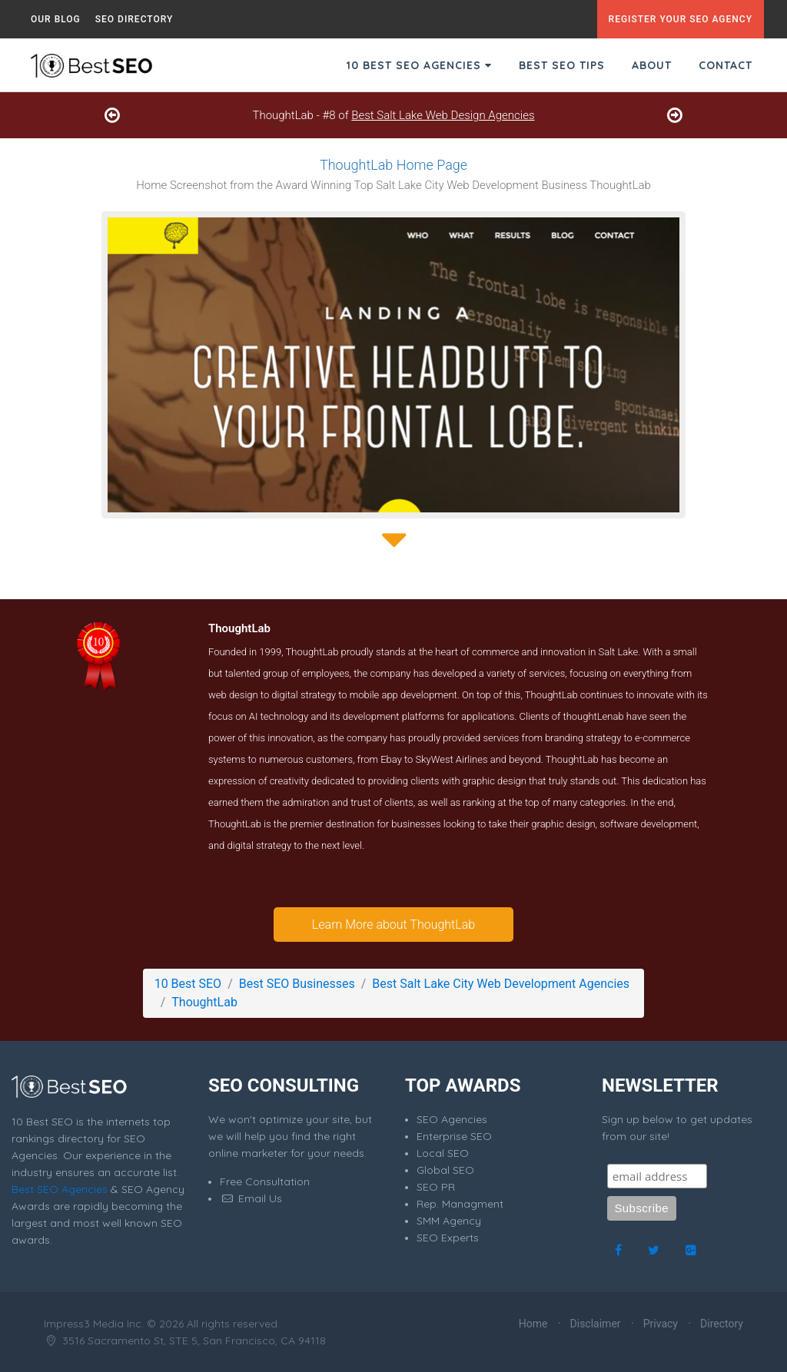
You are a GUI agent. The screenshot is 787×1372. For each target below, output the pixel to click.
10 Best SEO (187, 983)
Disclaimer (595, 1323)
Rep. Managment (460, 1204)
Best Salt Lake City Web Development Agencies (500, 983)
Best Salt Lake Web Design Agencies (442, 115)
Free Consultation (265, 1181)
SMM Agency (449, 1221)
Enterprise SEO (454, 1136)
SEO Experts (448, 1237)
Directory (721, 1323)
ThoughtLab (204, 1002)
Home (533, 1323)
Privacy (660, 1323)
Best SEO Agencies (60, 1189)
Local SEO (443, 1153)
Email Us (251, 1198)
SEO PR (436, 1187)
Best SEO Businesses (297, 983)
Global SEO (445, 1170)
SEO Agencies (452, 1119)
